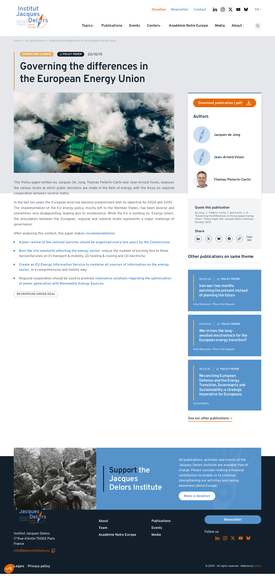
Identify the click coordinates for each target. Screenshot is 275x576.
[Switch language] (258, 9)
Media (220, 25)
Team (103, 527)
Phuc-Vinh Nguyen (224, 304)
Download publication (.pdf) (224, 103)
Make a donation (197, 496)
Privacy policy (39, 566)
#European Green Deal (36, 294)
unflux (257, 566)
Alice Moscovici (202, 304)
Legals (19, 566)
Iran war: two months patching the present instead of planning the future (223, 290)
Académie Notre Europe (188, 25)
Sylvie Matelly (201, 403)
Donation (159, 9)
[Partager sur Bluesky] (218, 238)
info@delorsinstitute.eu (34, 550)
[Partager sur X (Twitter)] (208, 238)
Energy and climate (36, 54)
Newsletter (180, 9)
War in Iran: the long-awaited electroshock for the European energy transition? (223, 335)
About (103, 521)
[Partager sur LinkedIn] (198, 238)
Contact (200, 9)
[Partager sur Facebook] (229, 238)
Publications (111, 25)
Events (134, 25)
